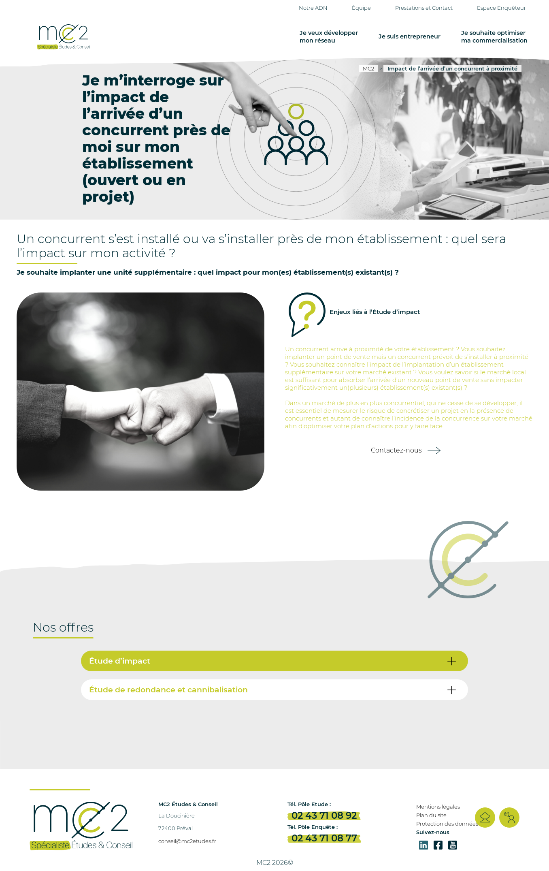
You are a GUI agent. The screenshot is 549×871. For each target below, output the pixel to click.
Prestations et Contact (424, 7)
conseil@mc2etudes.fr (187, 841)
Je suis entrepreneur (410, 37)
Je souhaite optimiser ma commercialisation (495, 37)
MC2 (368, 68)
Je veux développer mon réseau (330, 37)
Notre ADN (313, 7)
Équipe (361, 7)
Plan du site (431, 815)
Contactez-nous (396, 450)
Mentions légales (438, 806)
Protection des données (447, 823)
